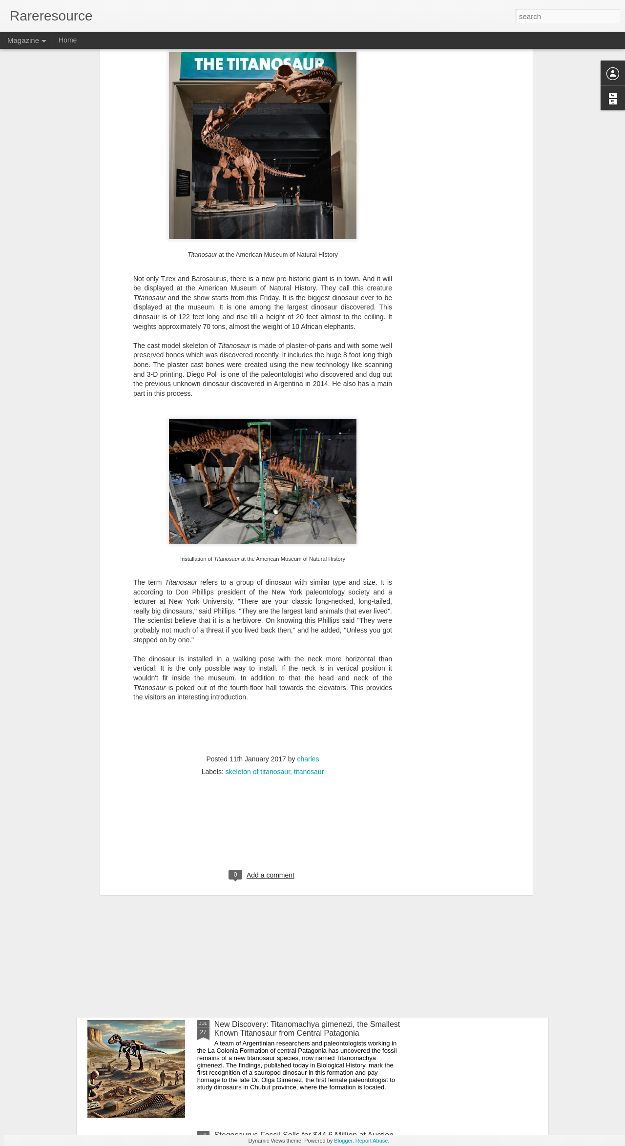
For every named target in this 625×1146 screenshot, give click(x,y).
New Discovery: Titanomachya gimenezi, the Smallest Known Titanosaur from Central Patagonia (307, 1028)
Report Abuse (371, 1141)
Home (68, 40)
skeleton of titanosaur (258, 651)
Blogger (343, 1141)
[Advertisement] (262, 713)
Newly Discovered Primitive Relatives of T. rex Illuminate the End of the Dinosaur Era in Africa (295, 807)
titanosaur (309, 651)
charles (308, 638)
